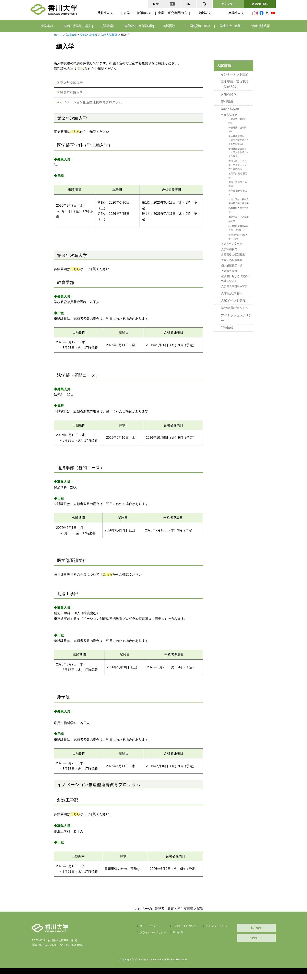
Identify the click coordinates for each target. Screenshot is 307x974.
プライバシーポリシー (153, 932)
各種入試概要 (109, 34)
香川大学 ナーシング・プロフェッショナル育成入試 (238, 165)
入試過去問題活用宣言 (234, 286)
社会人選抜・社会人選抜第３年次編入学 (238, 201)
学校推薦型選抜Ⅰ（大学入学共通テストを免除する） (238, 140)
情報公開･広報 (260, 26)
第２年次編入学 (71, 82)
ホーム (58, 34)
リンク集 (178, 932)
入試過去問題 (229, 271)
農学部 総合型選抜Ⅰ (237, 193)
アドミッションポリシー (236, 318)
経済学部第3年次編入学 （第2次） (238, 228)
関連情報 (227, 327)
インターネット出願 (234, 74)
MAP (156, 3)
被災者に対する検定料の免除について (235, 278)
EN (188, 3)
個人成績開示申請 (231, 265)
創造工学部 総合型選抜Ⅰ (237, 184)
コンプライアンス (216, 925)
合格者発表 (228, 94)
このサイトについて (185, 925)
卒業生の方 (236, 13)
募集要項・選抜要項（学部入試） (234, 84)
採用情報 (256, 927)
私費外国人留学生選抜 (238, 210)
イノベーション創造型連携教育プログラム (91, 102)
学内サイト (256, 937)
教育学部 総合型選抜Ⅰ (237, 175)
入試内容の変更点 (231, 243)
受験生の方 (105, 13)
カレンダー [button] (228, 3)
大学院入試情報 (231, 293)
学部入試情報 (88, 34)
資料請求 (227, 101)
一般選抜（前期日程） (237, 121)
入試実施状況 (229, 249)
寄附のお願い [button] (260, 3)
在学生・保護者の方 (138, 13)
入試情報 (71, 34)
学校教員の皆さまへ (234, 308)
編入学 (231, 221)
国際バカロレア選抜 (238, 216)
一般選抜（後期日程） (237, 129)
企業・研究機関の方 (172, 13)
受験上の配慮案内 (231, 260)
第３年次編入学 (71, 92)
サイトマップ (148, 925)
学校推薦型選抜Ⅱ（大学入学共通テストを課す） (238, 152)
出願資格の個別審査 (233, 254)
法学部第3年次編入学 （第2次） (238, 237)
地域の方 (205, 13)
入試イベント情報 (233, 300)
